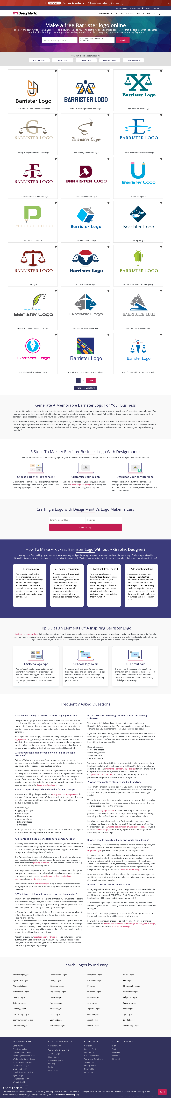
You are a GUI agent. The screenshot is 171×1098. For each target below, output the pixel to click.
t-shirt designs (36, 878)
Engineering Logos (58, 990)
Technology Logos (131, 1024)
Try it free (116, 3)
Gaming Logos (56, 1019)
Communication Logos (23, 1019)
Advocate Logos (39, 59)
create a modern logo (130, 868)
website (110, 825)
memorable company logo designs (120, 767)
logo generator (21, 738)
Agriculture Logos (20, 979)
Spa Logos (127, 1013)
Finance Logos (56, 1002)
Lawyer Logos (86, 59)
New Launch (54, 3)
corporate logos (94, 849)
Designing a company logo (26, 633)
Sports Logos (128, 1019)
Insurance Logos (94, 990)
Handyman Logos (94, 973)
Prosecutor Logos (133, 59)
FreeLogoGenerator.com (74, 3)
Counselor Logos (109, 59)
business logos (42, 882)
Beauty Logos (19, 996)
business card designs (52, 875)
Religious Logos (130, 996)
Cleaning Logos (19, 1007)
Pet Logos (127, 979)
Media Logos (92, 1019)
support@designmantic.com (100, 773)
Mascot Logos (92, 1013)
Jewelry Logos (93, 996)
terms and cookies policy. (68, 1094)
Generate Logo (85, 526)
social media (120, 825)
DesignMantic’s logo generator (65, 793)
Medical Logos (93, 1024)
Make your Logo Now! (85, 387)
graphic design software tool (46, 936)
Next (91, 379)
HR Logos (91, 985)
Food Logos (55, 1013)
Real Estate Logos (130, 990)
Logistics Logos (93, 1007)
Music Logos (128, 973)
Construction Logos (58, 973)
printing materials (41, 861)
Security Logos (129, 1002)
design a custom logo (46, 784)
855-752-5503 (135, 8)
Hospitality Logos (94, 979)
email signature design (137, 825)
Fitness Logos (56, 1007)
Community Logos (21, 1013)
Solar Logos (128, 1007)
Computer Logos (20, 1024)
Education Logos (57, 985)
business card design (73, 922)
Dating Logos (55, 979)
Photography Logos (131, 985)
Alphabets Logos (20, 985)
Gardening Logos (57, 1024)
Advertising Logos (20, 973)
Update (123, 40)
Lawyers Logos (62, 59)
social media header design (123, 922)
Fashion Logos (56, 996)
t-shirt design (103, 828)
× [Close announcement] (168, 3)
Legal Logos (92, 1002)
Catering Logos (19, 1002)
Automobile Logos (21, 990)
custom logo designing (80, 483)
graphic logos (108, 809)
